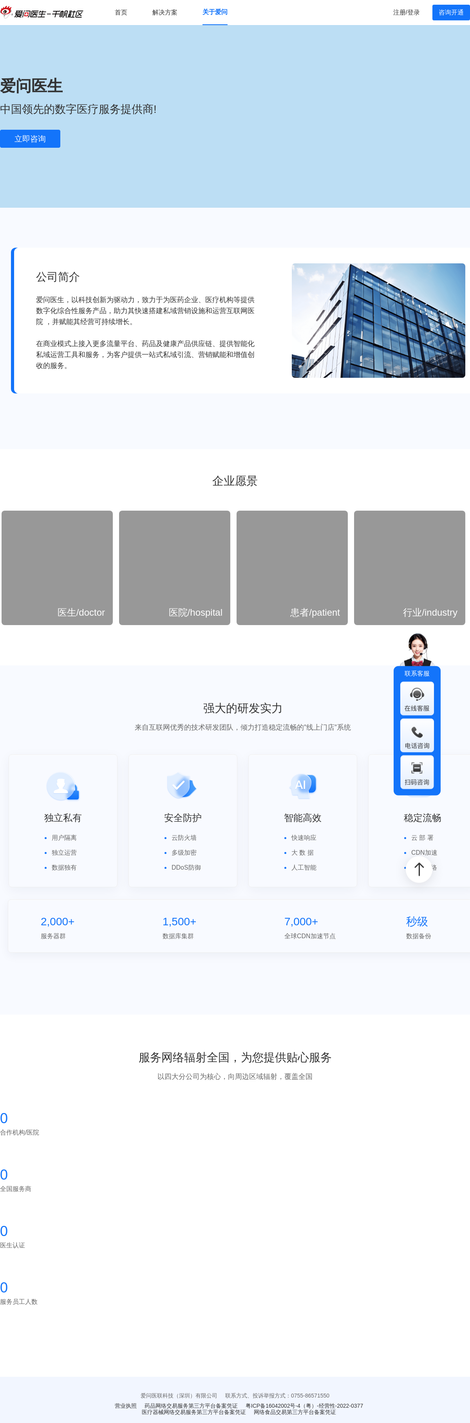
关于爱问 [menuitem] (215, 12)
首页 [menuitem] (121, 12)
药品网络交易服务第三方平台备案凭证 (191, 1406)
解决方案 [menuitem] (164, 12)
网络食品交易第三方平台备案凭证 (295, 1412)
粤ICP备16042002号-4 (273, 1406)
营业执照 (126, 1406)
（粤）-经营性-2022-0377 (331, 1406)
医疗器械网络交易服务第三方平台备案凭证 (194, 1412)
